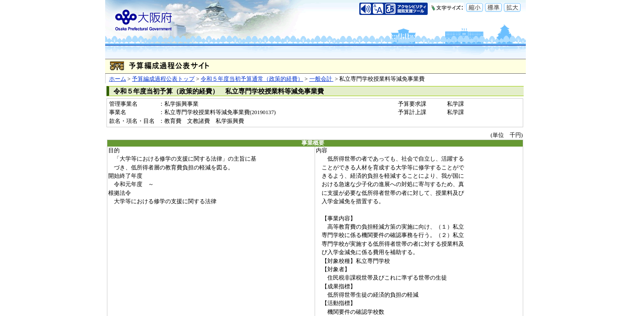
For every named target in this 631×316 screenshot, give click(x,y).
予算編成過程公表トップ (163, 79)
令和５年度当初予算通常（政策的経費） (252, 79)
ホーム (117, 79)
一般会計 (321, 79)
